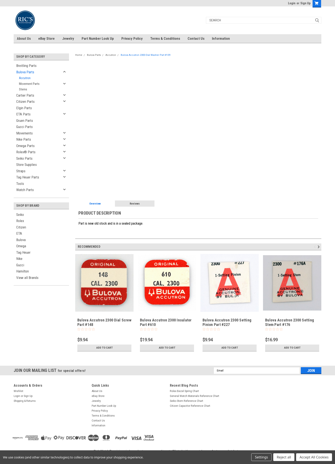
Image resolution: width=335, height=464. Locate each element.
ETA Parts (23, 114)
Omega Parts (25, 146)
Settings (261, 457)
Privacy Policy (132, 38)
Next (319, 246)
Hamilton (22, 271)
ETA (19, 233)
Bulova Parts (25, 72)
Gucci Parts (24, 127)
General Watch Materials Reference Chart (194, 396)
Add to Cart (104, 347)
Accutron (25, 78)
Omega (21, 246)
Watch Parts (25, 190)
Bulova (21, 240)
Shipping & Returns (25, 400)
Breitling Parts (26, 65)
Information (221, 38)
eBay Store (46, 38)
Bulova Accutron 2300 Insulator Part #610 (166, 322)
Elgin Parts (24, 108)
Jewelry (68, 38)
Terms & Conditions (165, 38)
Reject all (284, 457)
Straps (20, 171)
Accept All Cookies (314, 457)
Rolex (20, 221)
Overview (95, 203)
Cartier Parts (25, 95)
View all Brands (27, 277)
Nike (19, 258)
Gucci (20, 265)
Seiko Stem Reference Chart (186, 400)
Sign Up (305, 3)
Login (291, 3)
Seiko (20, 214)
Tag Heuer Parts (27, 177)
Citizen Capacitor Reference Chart (190, 405)
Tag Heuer (23, 252)
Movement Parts (29, 84)
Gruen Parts (24, 120)
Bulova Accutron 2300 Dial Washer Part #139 (145, 55)
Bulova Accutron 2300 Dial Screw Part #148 (104, 322)
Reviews (135, 203)
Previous (315, 246)
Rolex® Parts (25, 152)
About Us (24, 38)
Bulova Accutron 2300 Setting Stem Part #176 (289, 322)
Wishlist (18, 391)
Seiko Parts (24, 158)
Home (78, 55)
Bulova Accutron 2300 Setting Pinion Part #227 (227, 322)
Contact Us (196, 38)
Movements (24, 133)
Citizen (21, 227)
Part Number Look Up (98, 38)
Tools (20, 183)
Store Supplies (26, 164)
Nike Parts (23, 139)
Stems (23, 89)
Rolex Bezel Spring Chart (184, 391)
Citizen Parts (25, 101)
